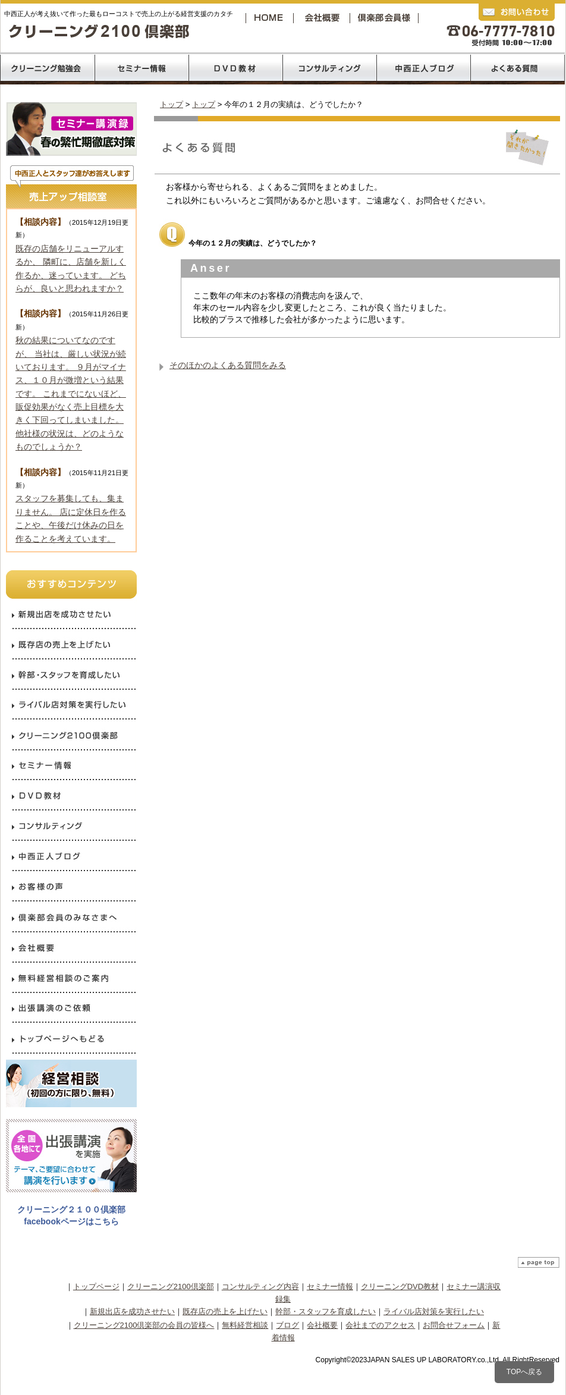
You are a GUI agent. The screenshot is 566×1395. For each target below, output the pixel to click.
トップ (171, 104)
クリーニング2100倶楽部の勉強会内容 (47, 68)
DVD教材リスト (235, 68)
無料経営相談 (245, 1325)
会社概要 (325, 18)
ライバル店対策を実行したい (433, 1311)
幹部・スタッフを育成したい (325, 1311)
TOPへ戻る (524, 1372)
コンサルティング (330, 68)
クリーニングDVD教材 (400, 1286)
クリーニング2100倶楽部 (386, 18)
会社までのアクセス (380, 1325)
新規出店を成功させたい (132, 1311)
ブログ (287, 1325)
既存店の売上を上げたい (225, 1311)
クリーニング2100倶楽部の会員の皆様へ (144, 1325)
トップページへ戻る (270, 18)
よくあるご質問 (518, 68)
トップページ (96, 1286)
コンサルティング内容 (260, 1286)
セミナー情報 (330, 1286)
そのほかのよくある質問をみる (227, 365)
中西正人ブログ (424, 68)
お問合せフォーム (454, 1325)
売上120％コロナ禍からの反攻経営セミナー (141, 68)
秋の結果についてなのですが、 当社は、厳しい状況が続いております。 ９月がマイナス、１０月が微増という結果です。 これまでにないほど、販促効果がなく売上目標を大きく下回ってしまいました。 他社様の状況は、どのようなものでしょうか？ (70, 393)
